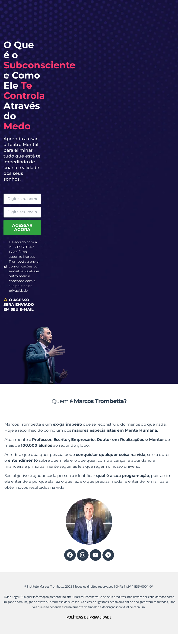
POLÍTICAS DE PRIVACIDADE (89, 617)
